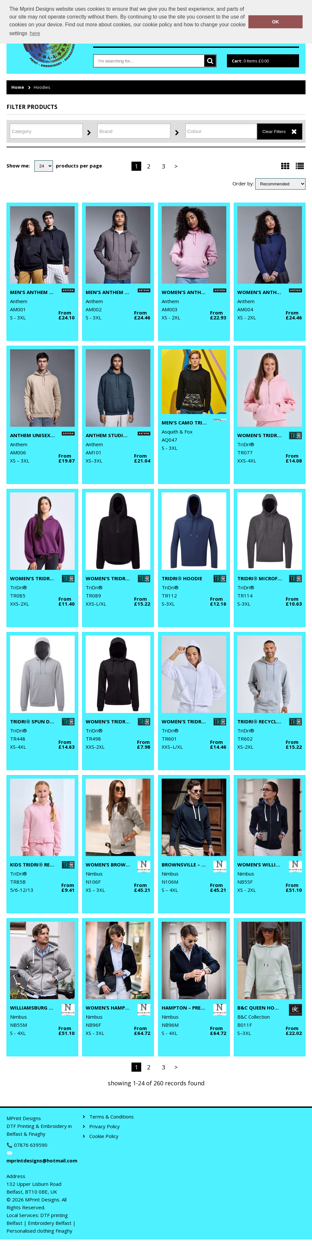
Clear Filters (274, 131)
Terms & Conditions (111, 1116)
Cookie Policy (104, 1136)
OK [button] (275, 21)
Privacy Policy (104, 1126)
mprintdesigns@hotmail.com (41, 1160)
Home (17, 87)
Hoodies (42, 87)
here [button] (35, 33)
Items (250, 61)
